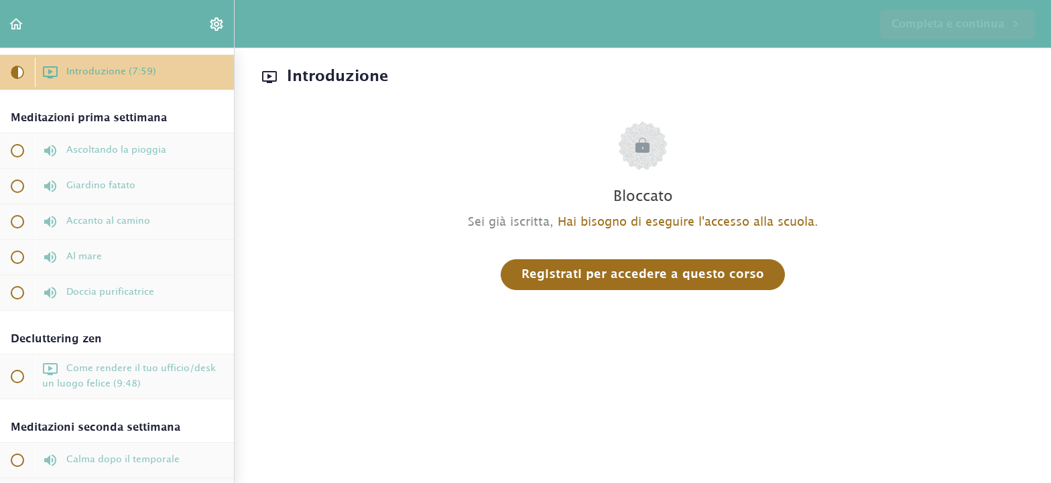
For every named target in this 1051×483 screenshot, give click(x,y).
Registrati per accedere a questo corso (642, 275)
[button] (17, 24)
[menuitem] (217, 24)
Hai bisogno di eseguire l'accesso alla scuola (686, 222)
